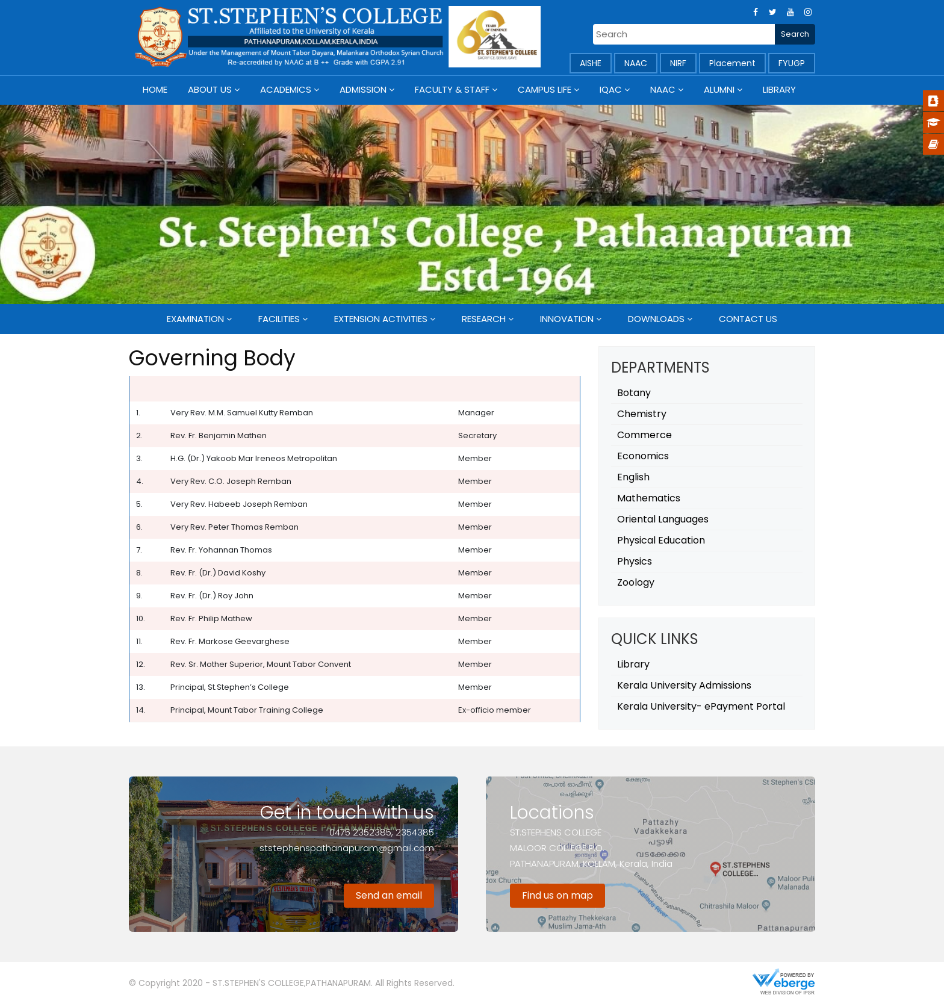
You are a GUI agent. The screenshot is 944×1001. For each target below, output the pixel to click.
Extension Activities (380, 318)
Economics (643, 456)
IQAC (611, 89)
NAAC (635, 63)
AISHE (590, 63)
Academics (285, 89)
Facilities (279, 318)
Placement (732, 63)
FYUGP (791, 63)
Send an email (389, 895)
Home (155, 89)
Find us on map (557, 895)
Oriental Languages (663, 519)
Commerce (644, 435)
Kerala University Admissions (684, 685)
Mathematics (648, 498)
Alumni (719, 89)
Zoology (635, 582)
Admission (363, 89)
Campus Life (544, 89)
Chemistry (641, 414)
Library (779, 89)
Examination (195, 318)
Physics (634, 561)
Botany (634, 393)
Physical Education (661, 540)
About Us (210, 89)
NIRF (678, 63)
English (633, 477)
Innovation (567, 318)
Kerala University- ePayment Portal (701, 706)
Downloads (656, 318)
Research (484, 318)
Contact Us (748, 318)
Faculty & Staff (452, 89)
